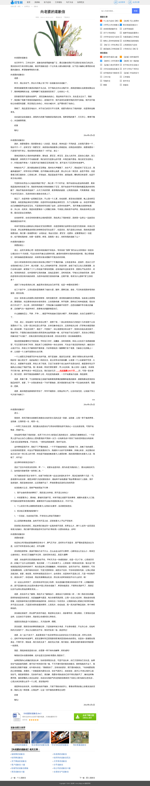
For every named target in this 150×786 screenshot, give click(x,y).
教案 (105, 85)
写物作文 (106, 81)
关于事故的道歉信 (18, 761)
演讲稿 (37, 2)
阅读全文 (59, 17)
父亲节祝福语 (128, 29)
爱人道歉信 (90, 778)
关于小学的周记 (109, 33)
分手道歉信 (58, 765)
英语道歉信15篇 (18, 772)
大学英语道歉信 (60, 761)
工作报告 (58, 2)
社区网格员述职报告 (131, 41)
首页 (28, 2)
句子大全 (69, 2)
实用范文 (80, 2)
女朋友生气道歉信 (61, 772)
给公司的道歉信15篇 (62, 768)
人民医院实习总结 (130, 45)
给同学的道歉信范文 (62, 758)
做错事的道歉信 (18, 754)
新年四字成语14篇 (110, 57)
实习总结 (47, 2)
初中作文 (126, 81)
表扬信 (125, 85)
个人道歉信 (21, 778)
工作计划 (106, 77)
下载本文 (67, 17)
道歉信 (36, 6)
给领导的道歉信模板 (19, 768)
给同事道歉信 (17, 758)
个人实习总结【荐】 (111, 21)
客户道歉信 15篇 (18, 765)
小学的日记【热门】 (131, 49)
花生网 (72, 783)
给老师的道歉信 (60, 754)
